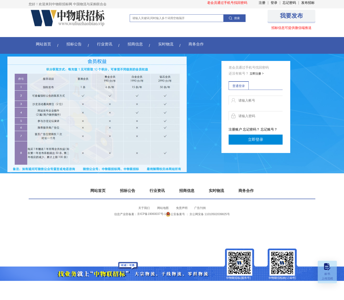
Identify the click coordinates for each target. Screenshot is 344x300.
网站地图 (163, 208)
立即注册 (257, 73)
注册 (262, 3)
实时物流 (165, 44)
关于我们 (144, 208)
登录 (274, 3)
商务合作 (196, 44)
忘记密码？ (251, 129)
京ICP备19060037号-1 (151, 214)
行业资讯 (104, 44)
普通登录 (238, 86)
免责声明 (182, 208)
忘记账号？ (269, 129)
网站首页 (43, 44)
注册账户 (235, 129)
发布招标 (308, 3)
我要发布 (291, 15)
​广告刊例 (200, 208)
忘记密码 (289, 3)
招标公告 (74, 44)
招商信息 (135, 44)
